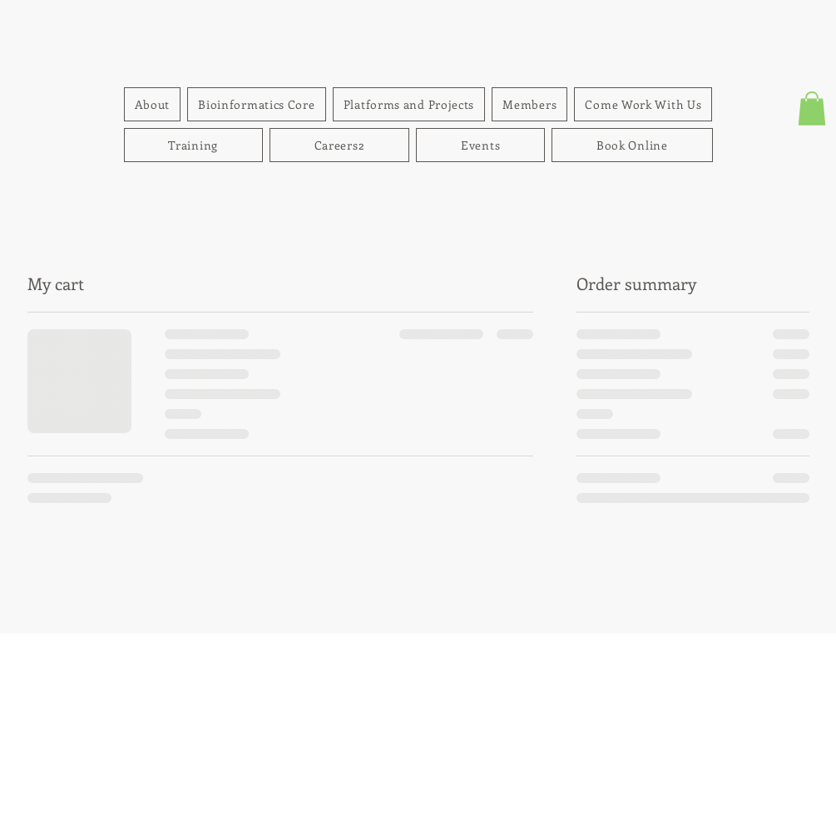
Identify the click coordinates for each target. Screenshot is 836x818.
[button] (812, 108)
